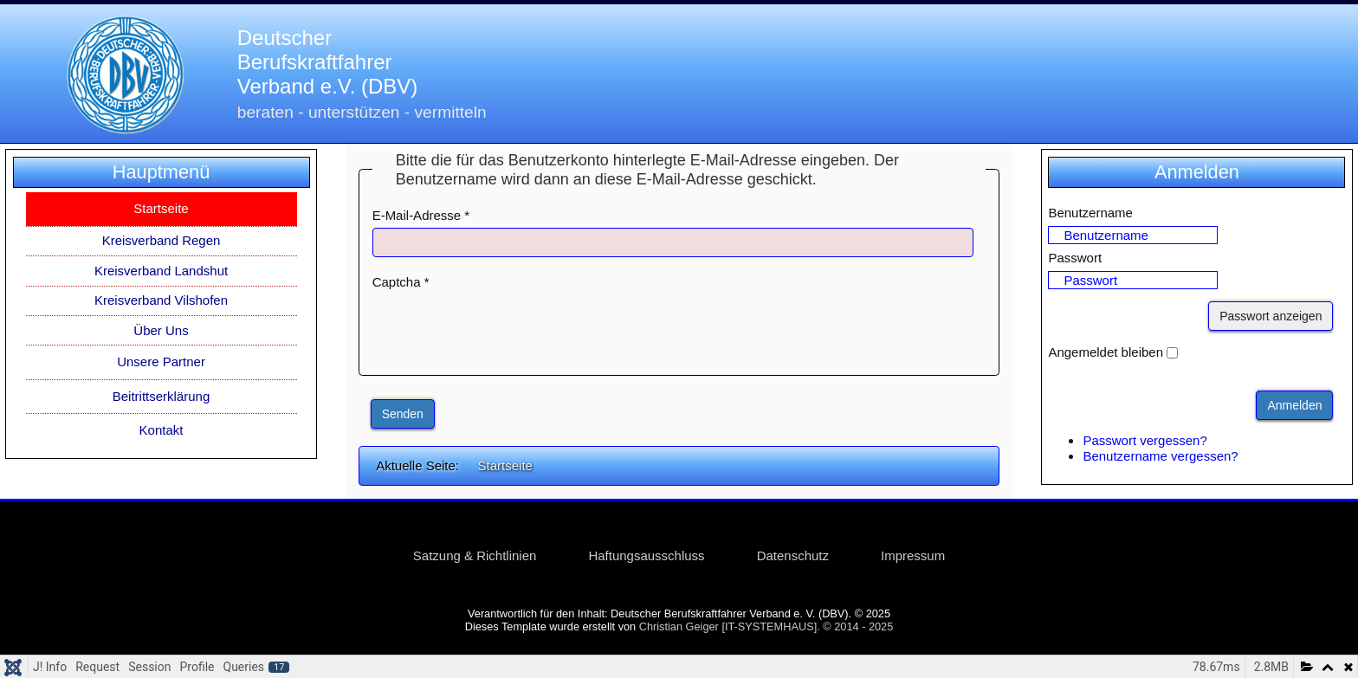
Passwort (1075, 257)
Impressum (913, 555)
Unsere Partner (161, 361)
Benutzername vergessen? (1160, 456)
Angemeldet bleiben (1105, 352)
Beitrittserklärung (161, 396)
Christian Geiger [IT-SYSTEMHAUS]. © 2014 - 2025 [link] (766, 626)
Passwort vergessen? (1144, 440)
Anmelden (1294, 405)
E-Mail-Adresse (421, 215)
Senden (403, 414)
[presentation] (504, 328)
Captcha (401, 281)
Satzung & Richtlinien (475, 555)
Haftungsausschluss (646, 555)
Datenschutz (793, 555)
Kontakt (161, 430)
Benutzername (1090, 212)
